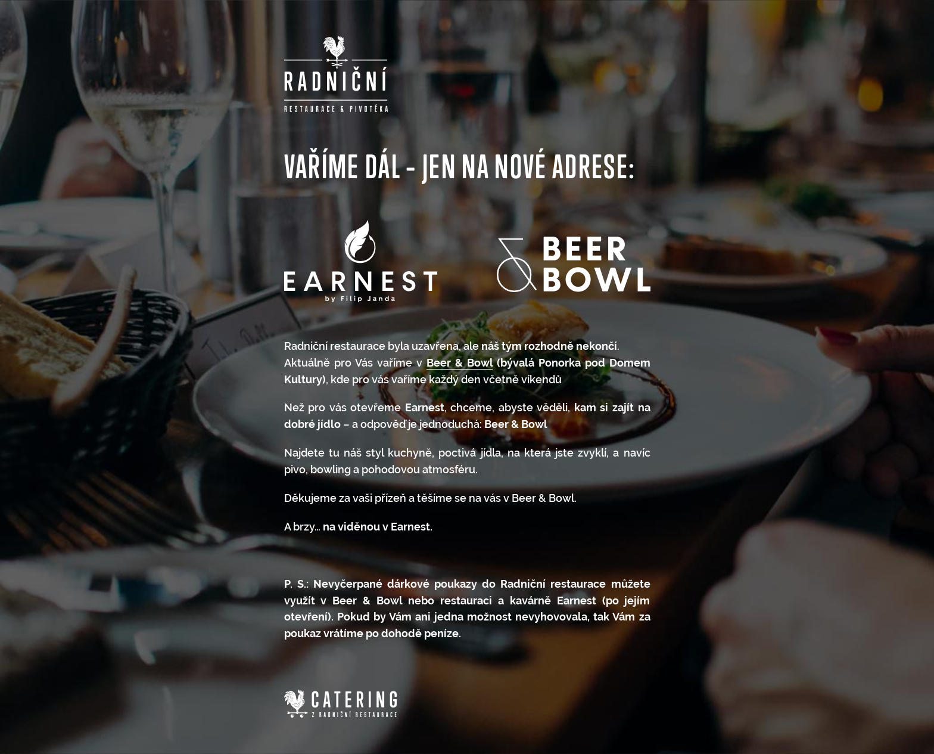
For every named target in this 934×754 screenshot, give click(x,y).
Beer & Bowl (459, 362)
